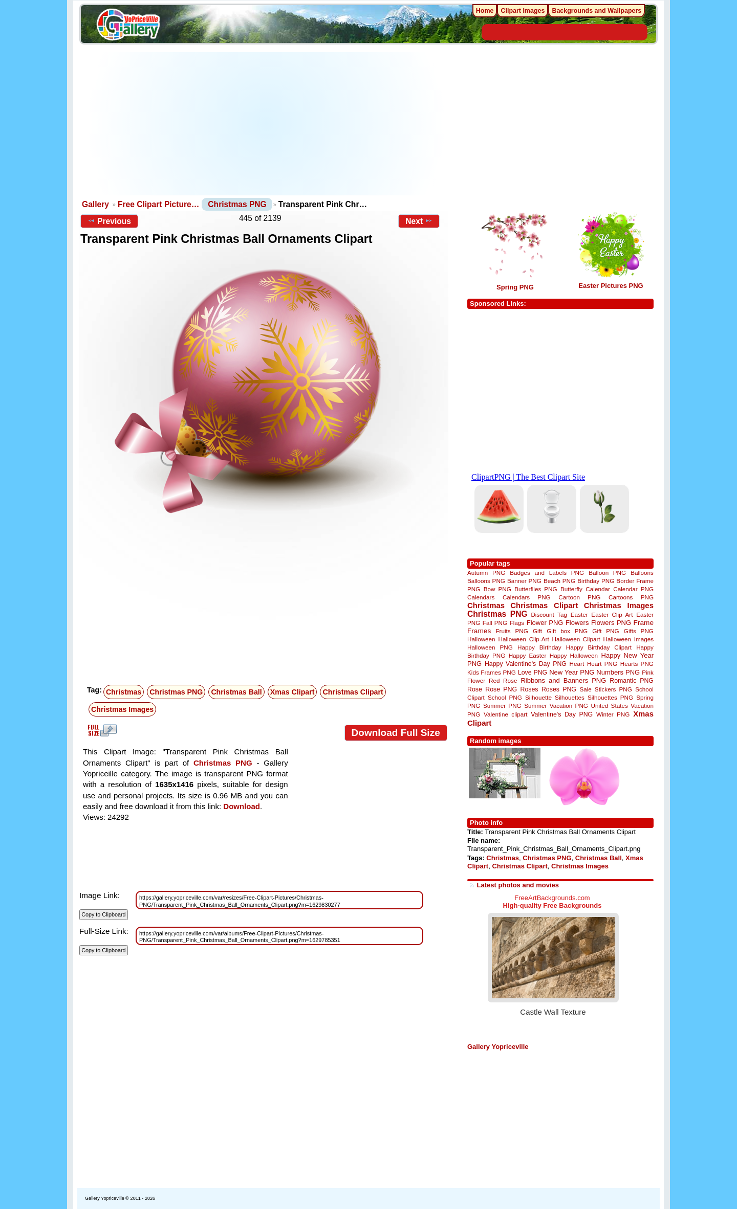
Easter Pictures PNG (610, 285)
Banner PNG (524, 580)
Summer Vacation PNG (556, 705)
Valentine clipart (505, 714)
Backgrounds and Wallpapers (596, 10)
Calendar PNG (633, 589)
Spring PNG (515, 287)
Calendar (598, 589)
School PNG (505, 697)
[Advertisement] (266, 123)
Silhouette (538, 697)
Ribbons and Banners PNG (563, 680)
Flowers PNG (611, 622)
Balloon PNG (607, 572)
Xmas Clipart (292, 692)
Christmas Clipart (352, 692)
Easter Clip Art (612, 614)
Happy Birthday (539, 647)
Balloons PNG (486, 580)
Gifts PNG (639, 631)
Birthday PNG (595, 580)
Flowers (577, 622)
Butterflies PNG (535, 589)
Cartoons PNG (631, 597)
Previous (109, 221)
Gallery (95, 204)
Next (418, 221)
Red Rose (503, 680)
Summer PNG (502, 705)
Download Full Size (396, 732)
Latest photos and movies (518, 885)
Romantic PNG (632, 680)
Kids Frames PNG (491, 672)
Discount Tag (549, 614)
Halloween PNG (490, 647)
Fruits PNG (511, 631)
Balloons (642, 572)
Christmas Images (122, 709)
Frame (644, 622)
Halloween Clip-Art (523, 639)
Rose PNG (501, 689)
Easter (579, 614)
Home (485, 10)
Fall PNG (495, 622)
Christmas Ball (236, 692)
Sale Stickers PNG (605, 689)
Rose (474, 689)
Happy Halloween (574, 655)
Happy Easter (528, 655)
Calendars (480, 597)
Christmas (123, 692)
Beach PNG (559, 580)
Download (241, 806)
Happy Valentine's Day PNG (526, 663)
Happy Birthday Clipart (599, 647)
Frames (479, 631)
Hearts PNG (637, 663)
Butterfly (571, 589)
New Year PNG (571, 672)
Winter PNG (613, 714)
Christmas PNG (237, 204)
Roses (529, 689)
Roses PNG (558, 689)
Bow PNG (497, 589)
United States (609, 705)
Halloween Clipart (576, 639)
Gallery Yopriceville (497, 1046)
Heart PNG (602, 663)
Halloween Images (628, 639)
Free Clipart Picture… (158, 204)
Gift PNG (605, 631)
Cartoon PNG (579, 597)
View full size (101, 730)
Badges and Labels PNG (547, 572)
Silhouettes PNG (610, 697)
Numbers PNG (618, 672)
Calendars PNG (527, 597)
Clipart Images (523, 10)
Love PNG (532, 672)
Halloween (481, 639)
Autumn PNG (486, 572)
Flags (517, 622)
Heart (577, 663)
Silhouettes (569, 697)
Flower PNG (545, 622)
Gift (537, 631)
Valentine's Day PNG (562, 714)
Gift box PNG (567, 631)
